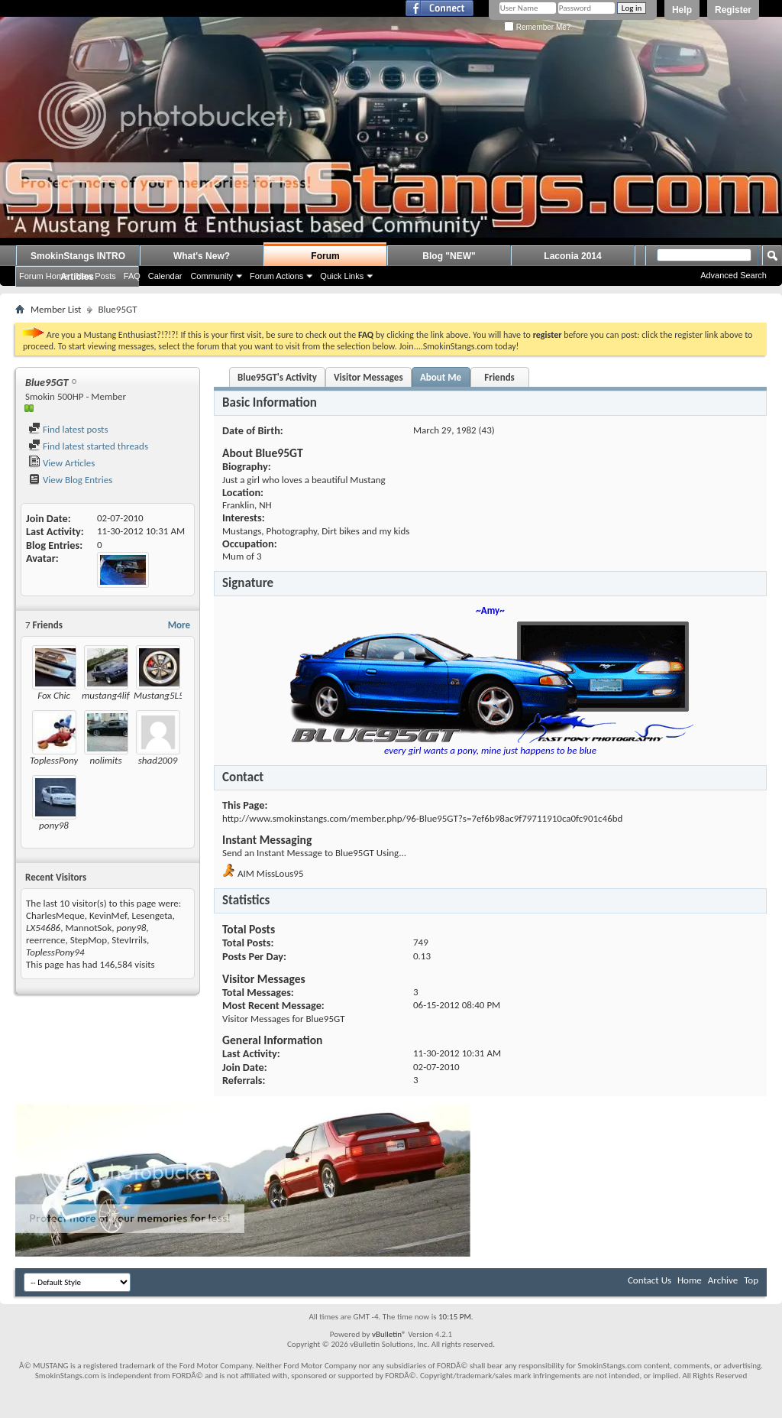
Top (751, 1280)
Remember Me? (537, 27)
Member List (56, 309)
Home (689, 1280)
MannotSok (88, 927)
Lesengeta (151, 915)
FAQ (132, 276)
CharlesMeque (55, 915)
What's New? (201, 256)
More (179, 625)
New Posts (96, 276)
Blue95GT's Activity (277, 377)
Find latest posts (68, 429)
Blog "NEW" (448, 256)
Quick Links (342, 276)
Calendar (165, 276)
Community (211, 276)
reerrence (45, 940)
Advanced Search (733, 275)
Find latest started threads (88, 446)
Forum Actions (276, 276)
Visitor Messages (368, 377)
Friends (499, 377)
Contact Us (649, 1280)
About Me (440, 377)
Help (682, 10)
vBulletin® (389, 1334)
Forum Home (43, 276)
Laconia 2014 (572, 256)
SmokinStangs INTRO (78, 256)
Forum (325, 256)
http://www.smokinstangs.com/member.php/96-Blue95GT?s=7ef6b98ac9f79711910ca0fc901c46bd (422, 818)
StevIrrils (129, 940)
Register (733, 10)
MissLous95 (280, 873)
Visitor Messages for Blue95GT (283, 1018)
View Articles (61, 463)
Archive (723, 1280)
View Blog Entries (70, 479)
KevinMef (108, 915)
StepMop (88, 940)
